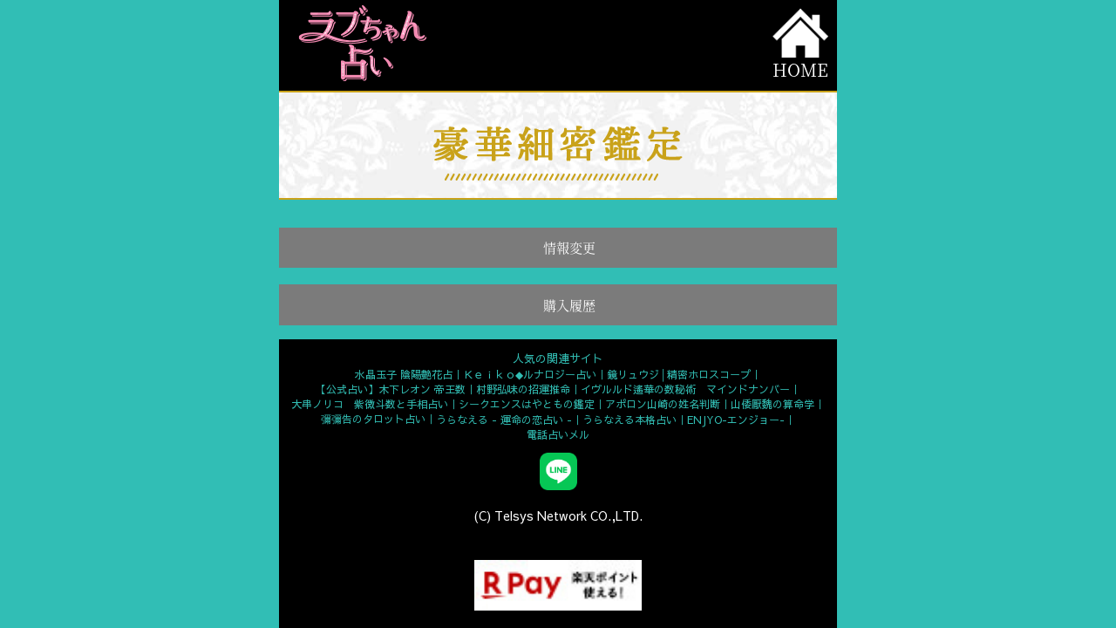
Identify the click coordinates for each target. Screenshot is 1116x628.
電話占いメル (558, 434)
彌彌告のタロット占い (373, 419)
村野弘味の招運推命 (523, 389)
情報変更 (569, 247)
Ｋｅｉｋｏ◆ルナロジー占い (529, 374)
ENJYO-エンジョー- (736, 420)
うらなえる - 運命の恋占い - (504, 420)
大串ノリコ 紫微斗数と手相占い (369, 404)
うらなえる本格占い (629, 420)
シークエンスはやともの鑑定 (527, 404)
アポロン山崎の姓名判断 (662, 404)
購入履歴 (569, 305)
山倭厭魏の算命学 (772, 404)
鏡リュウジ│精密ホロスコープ (679, 374)
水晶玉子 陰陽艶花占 (404, 374)
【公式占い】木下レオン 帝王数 (391, 389)
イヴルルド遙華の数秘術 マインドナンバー (685, 389)
